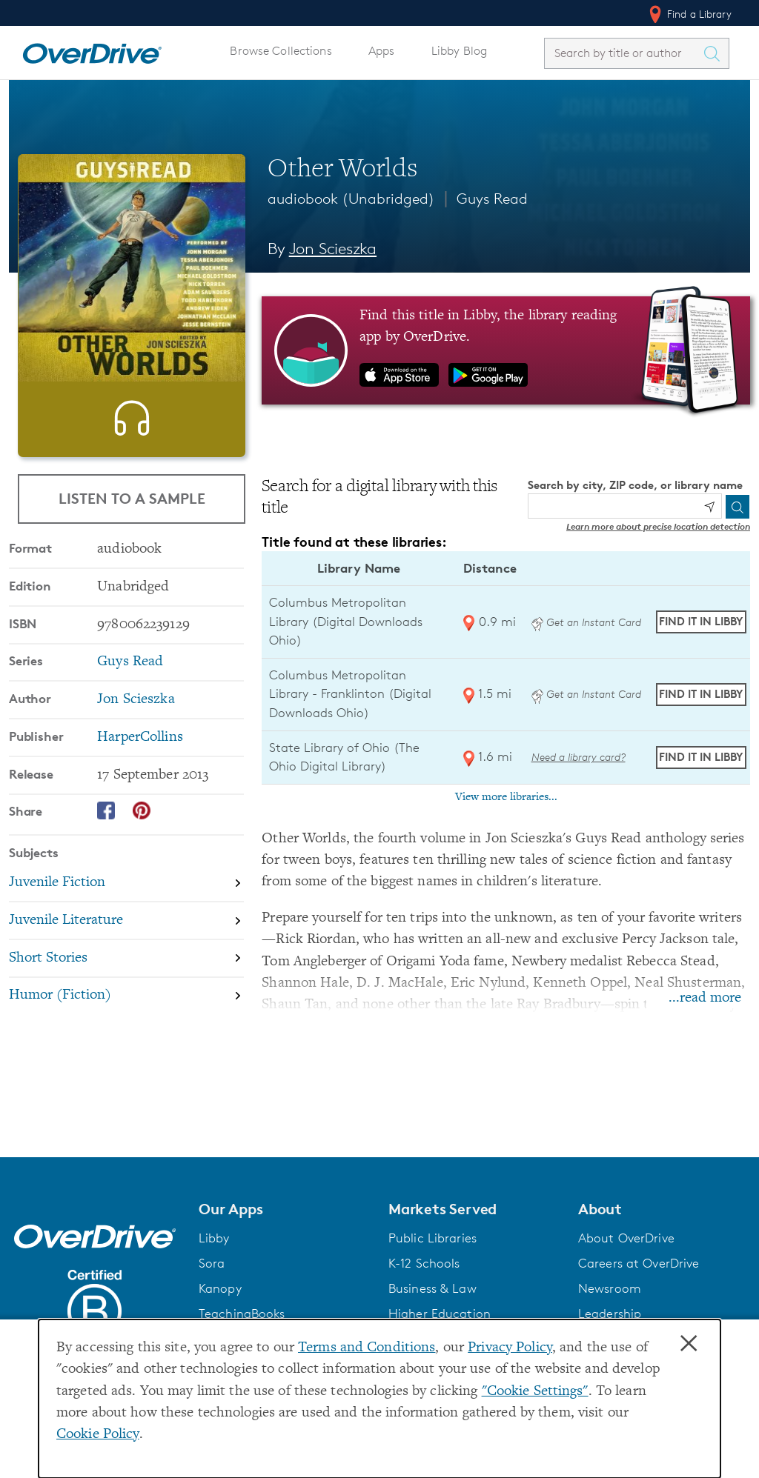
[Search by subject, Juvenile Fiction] (126, 919)
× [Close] (688, 1344)
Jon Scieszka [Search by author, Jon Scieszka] (333, 248)
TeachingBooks (242, 1313)
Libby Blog (459, 51)
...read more (705, 998)
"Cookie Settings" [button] (535, 1392)
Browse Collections (280, 51)
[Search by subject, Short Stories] (126, 994)
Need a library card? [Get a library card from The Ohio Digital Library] (578, 756)
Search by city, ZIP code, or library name (635, 485)
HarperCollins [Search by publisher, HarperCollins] (140, 773)
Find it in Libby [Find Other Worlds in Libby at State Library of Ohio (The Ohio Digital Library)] (701, 757)
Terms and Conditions (366, 1348)
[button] (285, 1209)
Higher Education (439, 1313)
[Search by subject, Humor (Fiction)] (126, 1031)
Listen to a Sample (132, 498)
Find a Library (689, 14)
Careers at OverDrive (638, 1263)
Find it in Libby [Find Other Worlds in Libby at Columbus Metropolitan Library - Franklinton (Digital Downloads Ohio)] (701, 694)
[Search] (737, 507)
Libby (214, 1238)
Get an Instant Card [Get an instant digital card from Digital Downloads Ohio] (586, 622)
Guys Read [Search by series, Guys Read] (130, 697)
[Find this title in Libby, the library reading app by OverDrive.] (506, 350)
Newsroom (609, 1288)
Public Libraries (432, 1238)
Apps (381, 51)
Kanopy (220, 1288)
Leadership (609, 1313)
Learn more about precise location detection (658, 526)
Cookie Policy (97, 1435)
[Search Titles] (715, 53)
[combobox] (623, 53)
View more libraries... (506, 797)
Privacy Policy (510, 1348)
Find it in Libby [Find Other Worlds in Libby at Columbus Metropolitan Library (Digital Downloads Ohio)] (701, 621)
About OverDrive (626, 1238)
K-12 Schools (424, 1263)
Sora (212, 1263)
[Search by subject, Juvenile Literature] (126, 957)
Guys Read (492, 198)
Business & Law (432, 1288)
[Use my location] (709, 507)
